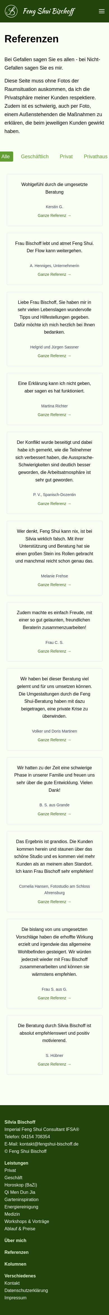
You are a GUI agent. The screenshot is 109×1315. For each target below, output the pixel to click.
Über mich (15, 1240)
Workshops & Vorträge (26, 1221)
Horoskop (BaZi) (20, 1185)
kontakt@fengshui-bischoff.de (49, 1144)
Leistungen (16, 1163)
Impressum (15, 1297)
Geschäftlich (35, 156)
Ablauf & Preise (19, 1228)
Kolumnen (15, 1264)
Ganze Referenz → (54, 215)
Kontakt (12, 1283)
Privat (66, 156)
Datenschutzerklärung (26, 1290)
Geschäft (13, 1177)
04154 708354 (35, 1136)
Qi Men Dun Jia (19, 1192)
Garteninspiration (21, 1199)
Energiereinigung (21, 1206)
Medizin (12, 1214)
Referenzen (16, 1252)
